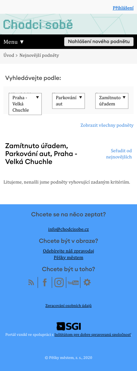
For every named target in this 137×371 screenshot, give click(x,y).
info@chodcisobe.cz (68, 229)
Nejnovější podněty (39, 55)
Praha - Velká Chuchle (20, 104)
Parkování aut (66, 101)
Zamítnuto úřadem (109, 101)
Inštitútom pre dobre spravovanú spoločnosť (93, 334)
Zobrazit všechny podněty (107, 125)
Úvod (8, 55)
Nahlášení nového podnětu (99, 41)
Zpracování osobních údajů (69, 305)
